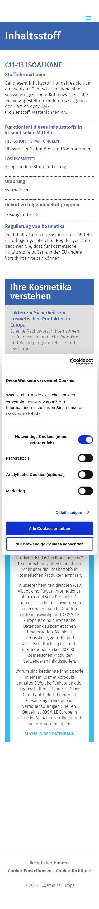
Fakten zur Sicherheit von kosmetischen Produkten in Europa (40, 319)
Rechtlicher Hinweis (49, 863)
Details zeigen (68, 512)
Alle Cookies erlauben (49, 528)
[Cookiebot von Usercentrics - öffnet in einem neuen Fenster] (70, 361)
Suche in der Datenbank (49, 733)
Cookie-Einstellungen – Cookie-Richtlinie (49, 871)
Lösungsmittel (19, 214)
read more (20, 348)
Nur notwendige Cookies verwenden (49, 543)
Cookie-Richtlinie (23, 414)
